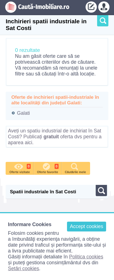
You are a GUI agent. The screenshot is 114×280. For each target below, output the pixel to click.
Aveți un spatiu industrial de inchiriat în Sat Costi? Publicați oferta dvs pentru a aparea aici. (54, 136)
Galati (23, 113)
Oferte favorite (48, 168)
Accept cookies (86, 226)
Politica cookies (86, 257)
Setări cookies (23, 268)
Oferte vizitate (20, 168)
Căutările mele (75, 168)
